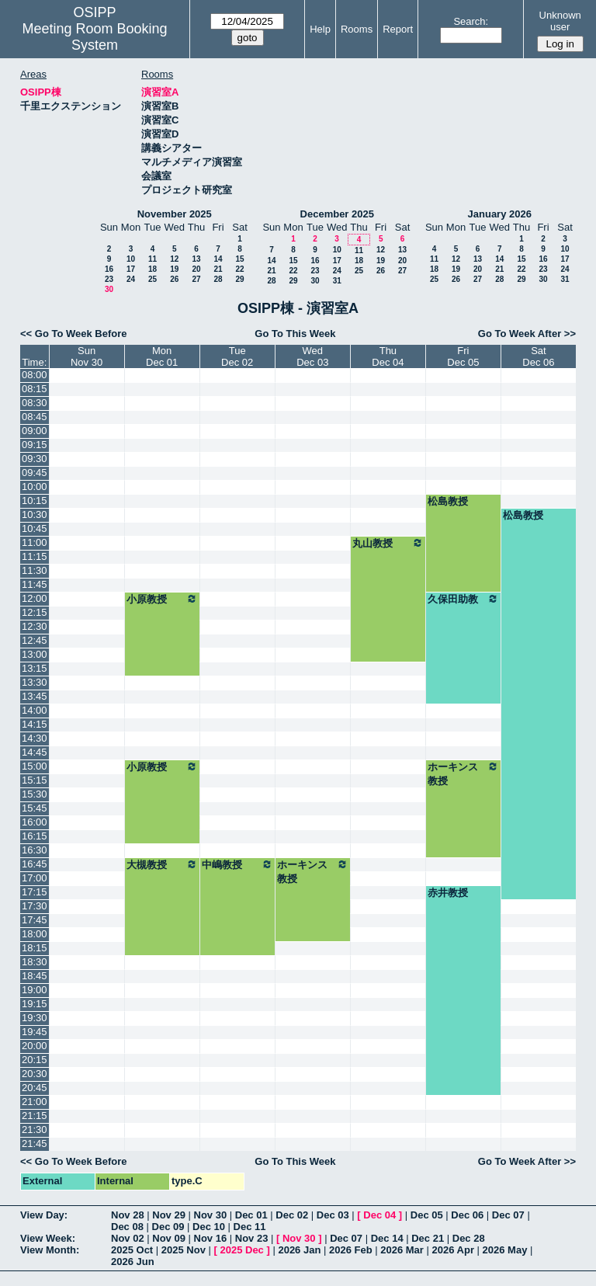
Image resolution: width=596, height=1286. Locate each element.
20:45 (34, 1087)
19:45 (34, 1031)
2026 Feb (350, 1250)
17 (130, 269)
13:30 (34, 682)
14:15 (34, 724)
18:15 (34, 948)
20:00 (34, 1045)
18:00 (34, 934)
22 (239, 269)
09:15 (34, 444)
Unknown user (560, 21)
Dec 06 (467, 1215)
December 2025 (337, 214)
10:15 (34, 500)
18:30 (34, 962)
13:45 (34, 696)
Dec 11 (250, 1226)
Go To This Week (295, 333)
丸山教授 (388, 543)
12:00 (34, 598)
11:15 (34, 556)
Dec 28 (468, 1238)
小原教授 (162, 599)
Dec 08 (127, 1226)
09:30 (34, 458)
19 (174, 269)
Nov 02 (127, 1238)
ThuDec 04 (388, 356)
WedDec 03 (312, 356)
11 (152, 259)
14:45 (34, 752)
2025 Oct (132, 1250)
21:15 (34, 1115)
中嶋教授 (237, 864)
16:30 (34, 850)
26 (174, 279)
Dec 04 (379, 1215)
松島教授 (448, 501)
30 (109, 289)
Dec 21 (427, 1238)
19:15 (34, 1004)
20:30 (34, 1073)
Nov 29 (168, 1215)
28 (217, 279)
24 (130, 279)
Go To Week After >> (527, 333)
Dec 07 (508, 1215)
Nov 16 (210, 1238)
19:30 (34, 1018)
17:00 (34, 878)
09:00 (34, 430)
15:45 (34, 808)
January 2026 (500, 214)
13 (196, 259)
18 (152, 269)
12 (174, 259)
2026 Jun (132, 1261)
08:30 (34, 402)
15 (239, 259)
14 (217, 259)
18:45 (34, 976)
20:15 (34, 1059)
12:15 (34, 612)
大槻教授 (162, 864)
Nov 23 (252, 1238)
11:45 (34, 584)
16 (109, 269)
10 (130, 259)
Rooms (356, 29)
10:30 (34, 514)
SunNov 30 (86, 356)
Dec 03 (333, 1215)
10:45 (34, 528)
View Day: (44, 1215)
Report (398, 29)
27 (196, 279)
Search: (470, 21)
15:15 (34, 780)
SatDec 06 (538, 356)
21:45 (34, 1143)
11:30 (34, 570)
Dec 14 (387, 1238)
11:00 (34, 542)
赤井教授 (448, 892)
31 (337, 280)
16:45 (34, 864)
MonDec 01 (162, 356)
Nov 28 (127, 1215)
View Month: (49, 1250)
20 (196, 269)
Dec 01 (251, 1215)
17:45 (34, 920)
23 (109, 279)
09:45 (34, 472)
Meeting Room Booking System (94, 37)
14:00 (34, 710)
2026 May (505, 1250)
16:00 (34, 822)
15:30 (34, 794)
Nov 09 (168, 1238)
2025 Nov (183, 1250)
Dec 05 (427, 1215)
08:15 (34, 388)
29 (239, 279)
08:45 (34, 416)
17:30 (34, 906)
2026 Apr (453, 1250)
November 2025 (174, 214)
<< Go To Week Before (73, 333)
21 (217, 269)
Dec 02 (291, 1215)
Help (320, 29)
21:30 (34, 1129)
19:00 (34, 990)
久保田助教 (463, 599)
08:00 (34, 375)
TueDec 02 (237, 356)
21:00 (34, 1101)
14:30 (34, 738)
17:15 (34, 892)
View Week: (47, 1238)
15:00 (34, 766)
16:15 (34, 836)
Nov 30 (210, 1215)
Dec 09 (168, 1226)
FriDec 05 (463, 356)
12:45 (34, 640)
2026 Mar (402, 1250)
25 (152, 279)
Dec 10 (208, 1226)
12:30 (34, 626)
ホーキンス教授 (463, 773)
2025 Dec (241, 1250)
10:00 (34, 486)
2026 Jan (299, 1250)
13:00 (34, 654)
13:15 (34, 668)
